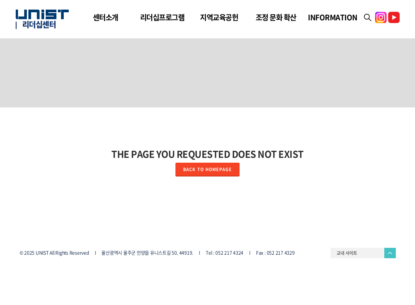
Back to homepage (207, 169)
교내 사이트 (347, 253)
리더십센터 (39, 24)
